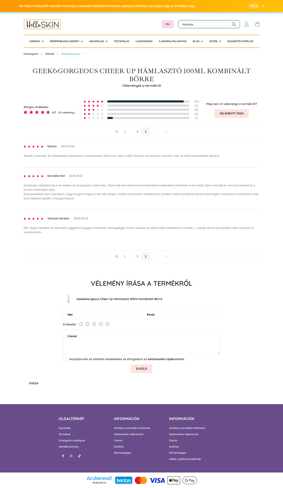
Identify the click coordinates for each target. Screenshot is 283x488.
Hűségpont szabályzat (72, 440)
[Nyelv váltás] (168, 24)
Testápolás (121, 41)
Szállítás (119, 446)
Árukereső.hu (99, 482)
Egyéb (214, 41)
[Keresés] (209, 24)
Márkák (35, 41)
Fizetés (118, 440)
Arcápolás (96, 41)
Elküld (141, 368)
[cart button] (257, 24)
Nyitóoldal (65, 428)
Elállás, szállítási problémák (185, 459)
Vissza (33, 383)
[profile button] (246, 24)
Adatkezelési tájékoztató (128, 434)
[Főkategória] (31, 53)
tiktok (79, 456)
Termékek (65, 434)
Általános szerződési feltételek (132, 428)
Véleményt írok (231, 113)
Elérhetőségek (122, 452)
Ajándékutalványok (173, 41)
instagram (71, 456)
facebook (63, 456)
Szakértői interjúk (240, 41)
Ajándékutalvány (69, 446)
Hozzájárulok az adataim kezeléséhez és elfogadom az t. (127, 359)
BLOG (196, 41)
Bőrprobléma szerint (65, 41)
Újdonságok (144, 41)
